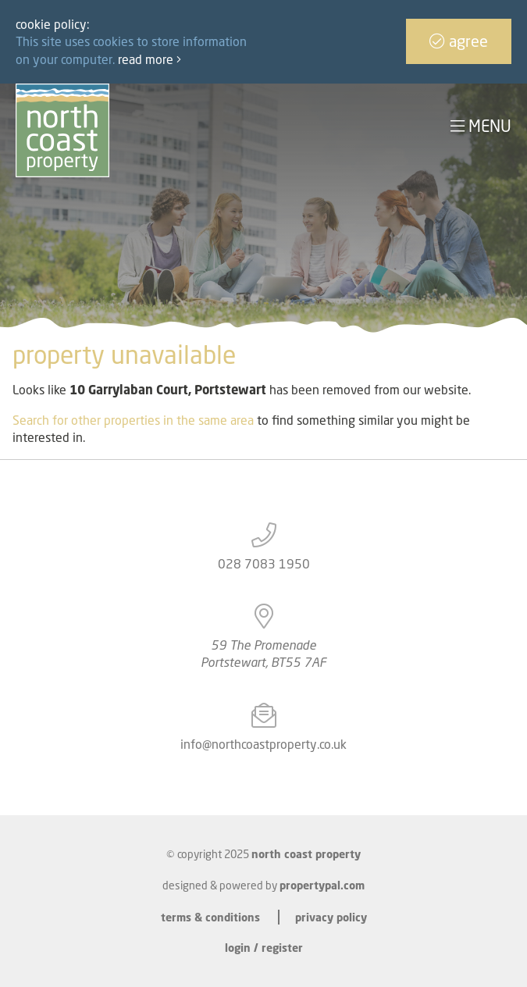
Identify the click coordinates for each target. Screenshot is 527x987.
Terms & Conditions (210, 917)
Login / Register (264, 947)
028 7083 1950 (264, 563)
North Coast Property (306, 853)
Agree (458, 41)
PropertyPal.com (322, 885)
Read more (149, 59)
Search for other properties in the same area (133, 420)
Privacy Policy (331, 917)
